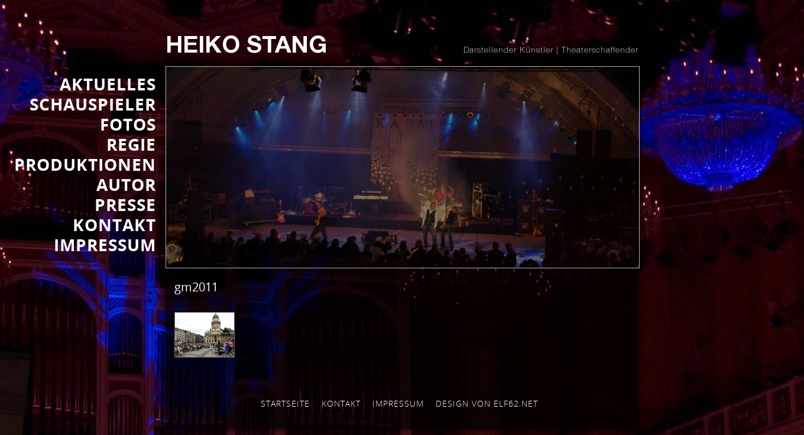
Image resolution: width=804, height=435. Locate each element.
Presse (125, 204)
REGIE (131, 144)
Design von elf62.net (487, 403)
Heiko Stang (246, 47)
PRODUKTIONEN (85, 164)
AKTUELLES (108, 84)
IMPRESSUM (105, 245)
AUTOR (126, 184)
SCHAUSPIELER (93, 104)
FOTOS (128, 124)
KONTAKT (114, 225)
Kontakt (341, 403)
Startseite (285, 403)
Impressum (398, 403)
